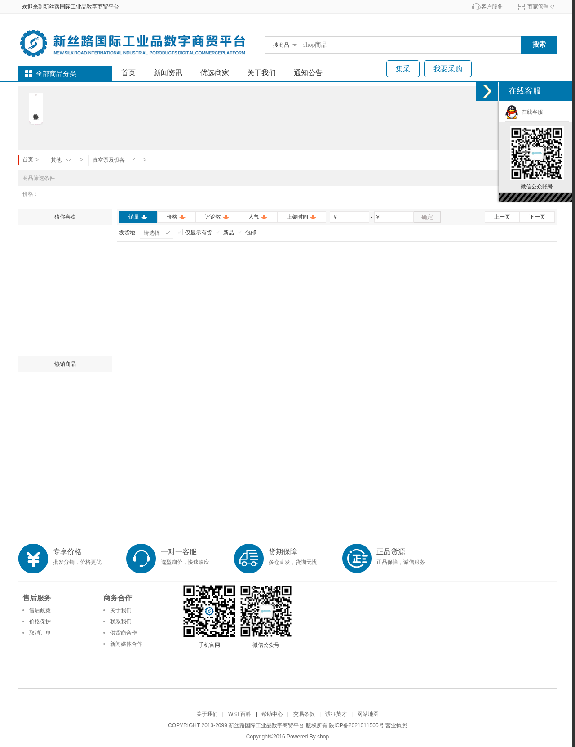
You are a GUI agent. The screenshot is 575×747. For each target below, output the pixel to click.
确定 (427, 217)
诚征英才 (336, 714)
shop (323, 737)
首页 (128, 72)
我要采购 (447, 68)
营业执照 (396, 725)
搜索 (539, 44)
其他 (56, 160)
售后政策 (40, 610)
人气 (258, 217)
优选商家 (214, 72)
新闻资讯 (168, 72)
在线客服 (524, 112)
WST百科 (239, 714)
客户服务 (492, 7)
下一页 (537, 217)
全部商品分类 (56, 73)
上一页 (502, 217)
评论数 (217, 217)
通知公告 (308, 72)
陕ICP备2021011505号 (356, 725)
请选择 (152, 233)
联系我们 (121, 621)
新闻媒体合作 (126, 644)
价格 (176, 217)
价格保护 (40, 621)
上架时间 (302, 217)
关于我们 (261, 72)
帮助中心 (272, 714)
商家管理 (538, 7)
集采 (403, 68)
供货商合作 (123, 633)
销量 (138, 217)
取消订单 (40, 633)
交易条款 (304, 714)
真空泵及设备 (109, 160)
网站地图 (368, 714)
